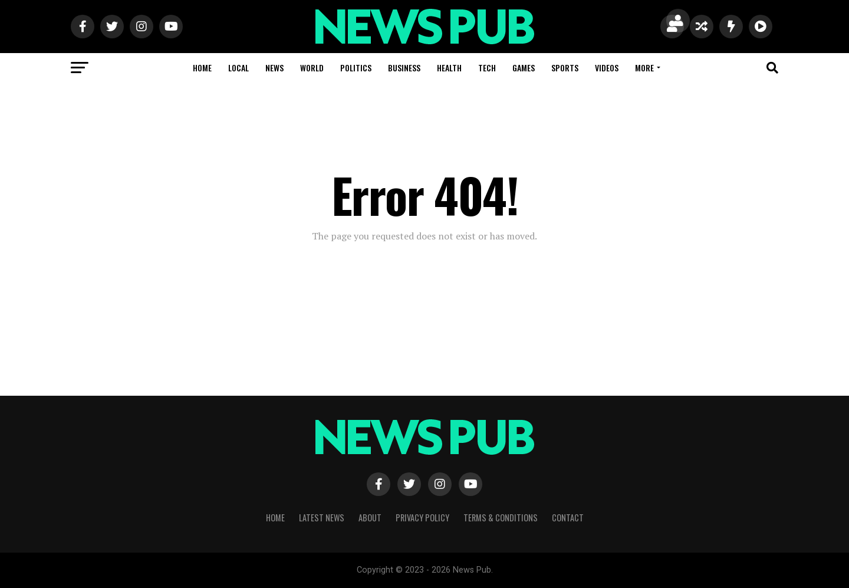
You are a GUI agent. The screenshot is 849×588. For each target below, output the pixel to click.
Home (202, 67)
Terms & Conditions (500, 517)
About (369, 517)
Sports (564, 67)
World (312, 67)
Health (449, 67)
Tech (487, 67)
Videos (606, 67)
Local (238, 67)
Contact (568, 517)
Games (523, 67)
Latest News (321, 517)
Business (404, 67)
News (274, 67)
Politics (355, 67)
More (644, 67)
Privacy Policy (422, 517)
